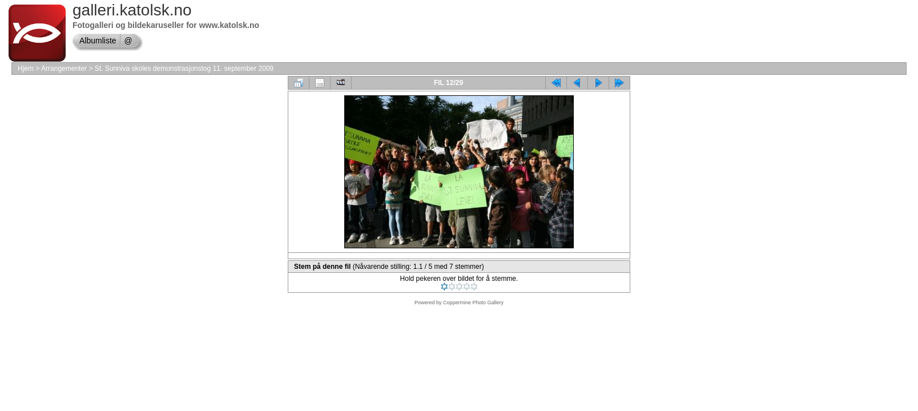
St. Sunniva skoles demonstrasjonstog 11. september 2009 (184, 68)
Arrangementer (64, 68)
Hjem (26, 68)
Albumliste (97, 40)
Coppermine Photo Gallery (473, 302)
